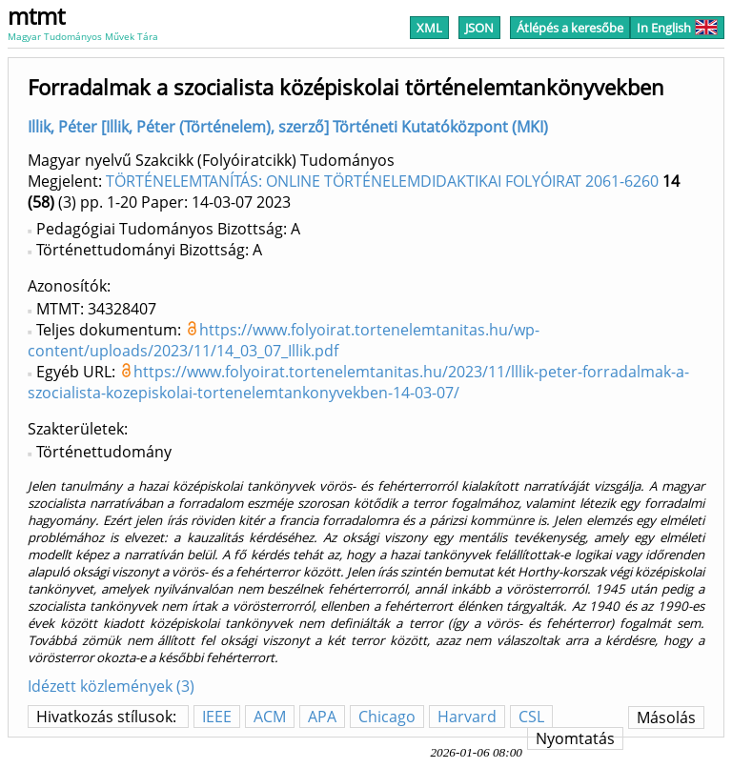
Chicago (387, 716)
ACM (270, 716)
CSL (531, 716)
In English (677, 27)
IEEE (217, 716)
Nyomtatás (575, 738)
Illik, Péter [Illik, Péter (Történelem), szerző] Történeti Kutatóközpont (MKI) (288, 126)
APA (322, 716)
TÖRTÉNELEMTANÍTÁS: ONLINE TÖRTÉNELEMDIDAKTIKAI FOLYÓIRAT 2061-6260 (382, 181)
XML (429, 27)
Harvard (467, 716)
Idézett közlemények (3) (111, 686)
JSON (479, 27)
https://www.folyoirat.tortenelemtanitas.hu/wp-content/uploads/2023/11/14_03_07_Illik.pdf (283, 340)
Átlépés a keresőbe (570, 27)
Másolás (666, 717)
